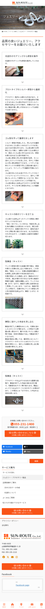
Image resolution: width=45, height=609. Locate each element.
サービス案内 (8, 467)
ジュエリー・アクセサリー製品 (14, 477)
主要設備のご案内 (9, 482)
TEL (41, 605)
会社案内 (5, 525)
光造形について (10, 492)
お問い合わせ (32, 605)
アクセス (21, 605)
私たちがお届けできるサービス (14, 502)
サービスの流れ (8, 472)
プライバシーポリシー (10, 521)
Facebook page (22, 585)
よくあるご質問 (8, 497)
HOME (12, 605)
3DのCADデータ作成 (12, 487)
